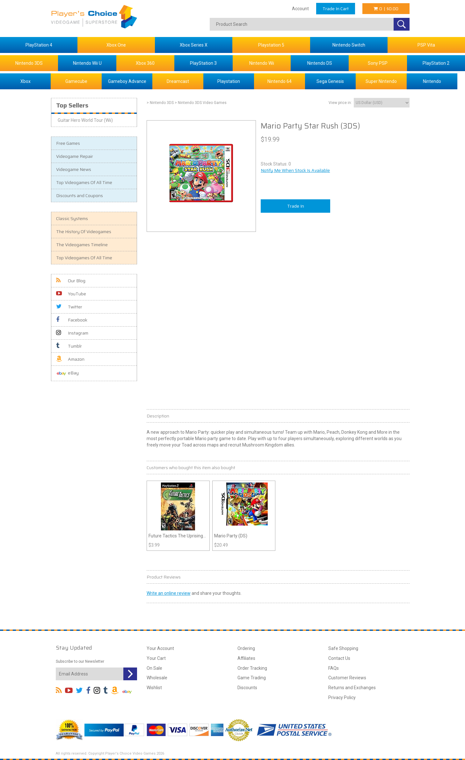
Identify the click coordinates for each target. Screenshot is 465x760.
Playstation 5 (271, 45)
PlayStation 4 (38, 45)
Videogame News (73, 169)
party (212, 438)
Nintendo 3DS (29, 63)
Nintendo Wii (261, 63)
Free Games (68, 143)
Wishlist (154, 687)
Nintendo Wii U (87, 63)
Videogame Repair (74, 156)
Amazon (70, 359)
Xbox (25, 81)
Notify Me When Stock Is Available (295, 170)
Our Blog (70, 280)
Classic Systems (72, 218)
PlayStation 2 (436, 63)
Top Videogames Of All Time (84, 182)
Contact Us (339, 658)
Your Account (160, 648)
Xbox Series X (193, 45)
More (382, 432)
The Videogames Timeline (82, 244)
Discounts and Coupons (79, 195)
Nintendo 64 (279, 81)
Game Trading (251, 677)
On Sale (154, 668)
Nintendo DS (319, 63)
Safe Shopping (343, 648)
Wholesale (157, 677)
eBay (67, 373)
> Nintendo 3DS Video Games (201, 102)
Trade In (295, 206)
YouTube (71, 293)
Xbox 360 (145, 63)
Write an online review (169, 593)
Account (300, 8)
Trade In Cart (336, 8)
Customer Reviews (347, 677)
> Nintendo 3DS (160, 102)
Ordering (246, 648)
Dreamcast (178, 81)
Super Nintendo (381, 81)
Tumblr (69, 346)
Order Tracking (252, 668)
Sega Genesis (330, 81)
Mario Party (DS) (230, 535)
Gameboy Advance (127, 81)
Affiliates (246, 658)
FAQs (333, 668)
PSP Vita (426, 45)
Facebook (71, 319)
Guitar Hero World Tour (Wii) (85, 120)
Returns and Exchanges (352, 687)
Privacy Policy (342, 697)
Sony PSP (378, 63)
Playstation (228, 81)
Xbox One (116, 45)
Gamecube (76, 81)
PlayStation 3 (203, 63)
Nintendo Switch (348, 45)
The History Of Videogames (83, 231)
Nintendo (432, 81)
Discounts (247, 687)
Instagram (72, 332)
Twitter (69, 306)
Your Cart (156, 658)
